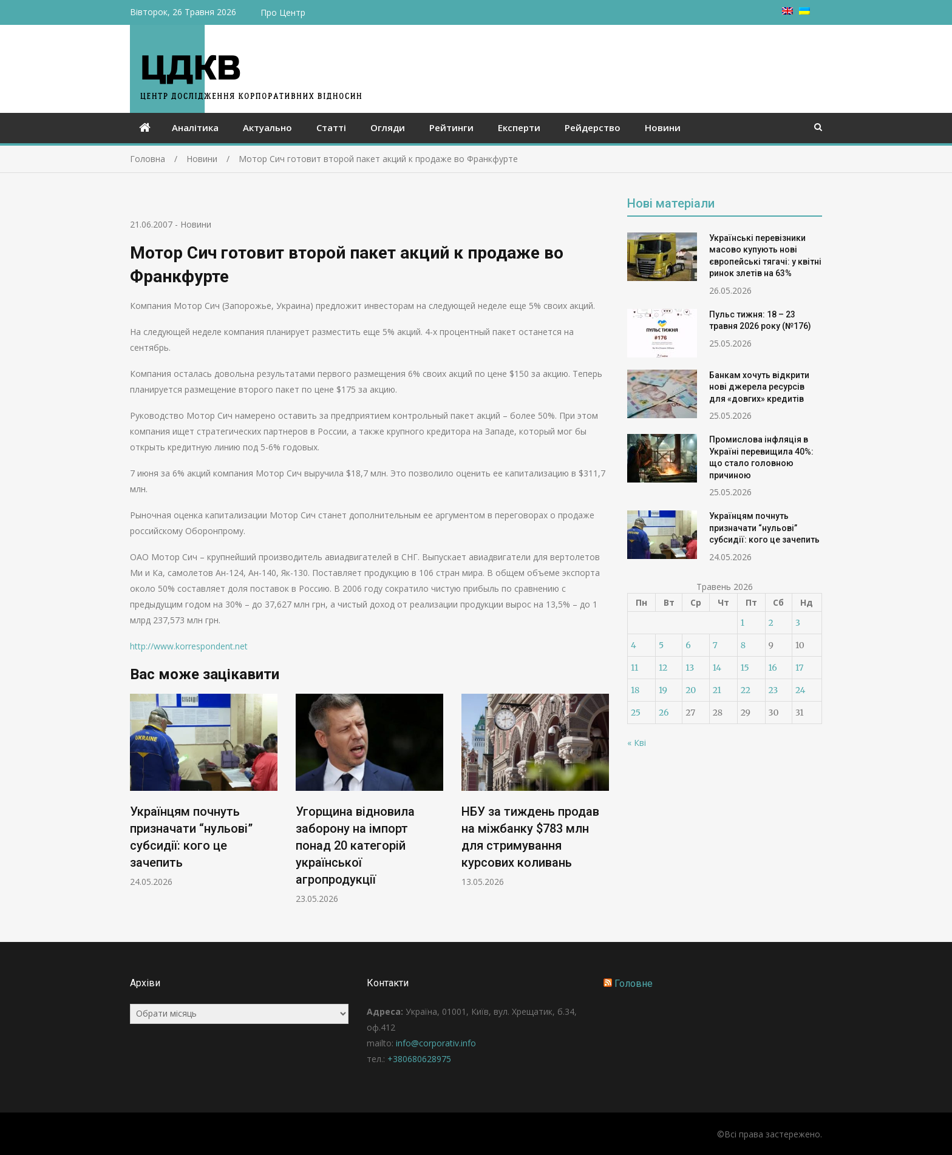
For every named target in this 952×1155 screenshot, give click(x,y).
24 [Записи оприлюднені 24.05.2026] (800, 690)
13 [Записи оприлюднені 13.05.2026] (689, 667)
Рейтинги (451, 127)
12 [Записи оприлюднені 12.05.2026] (663, 667)
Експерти (519, 127)
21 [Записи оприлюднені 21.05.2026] (717, 690)
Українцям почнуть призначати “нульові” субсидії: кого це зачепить (764, 527)
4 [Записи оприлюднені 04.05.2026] (633, 645)
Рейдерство (592, 127)
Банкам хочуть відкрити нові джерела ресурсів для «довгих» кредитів (759, 387)
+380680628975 (419, 1059)
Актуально (267, 127)
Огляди (387, 127)
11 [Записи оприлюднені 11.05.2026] (634, 667)
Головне (633, 983)
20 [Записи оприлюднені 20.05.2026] (690, 690)
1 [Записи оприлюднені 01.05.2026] (742, 622)
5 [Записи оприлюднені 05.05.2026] (661, 645)
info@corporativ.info (436, 1043)
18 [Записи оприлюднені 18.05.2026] (635, 690)
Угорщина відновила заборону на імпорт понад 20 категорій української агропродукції (355, 845)
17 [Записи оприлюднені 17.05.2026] (799, 667)
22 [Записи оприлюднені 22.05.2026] (745, 690)
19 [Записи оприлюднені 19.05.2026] (663, 690)
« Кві (636, 742)
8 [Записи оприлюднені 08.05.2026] (743, 645)
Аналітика (195, 127)
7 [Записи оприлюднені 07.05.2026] (715, 645)
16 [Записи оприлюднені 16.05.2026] (773, 667)
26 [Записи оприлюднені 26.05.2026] (663, 712)
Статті (331, 127)
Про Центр (282, 12)
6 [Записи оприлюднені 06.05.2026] (687, 645)
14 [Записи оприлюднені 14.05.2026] (717, 667)
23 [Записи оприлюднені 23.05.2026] (773, 690)
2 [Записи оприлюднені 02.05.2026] (771, 622)
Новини (663, 127)
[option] (204, 790)
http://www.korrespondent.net (189, 646)
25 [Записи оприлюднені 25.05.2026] (636, 712)
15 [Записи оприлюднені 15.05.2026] (745, 667)
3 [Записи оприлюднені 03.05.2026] (797, 622)
